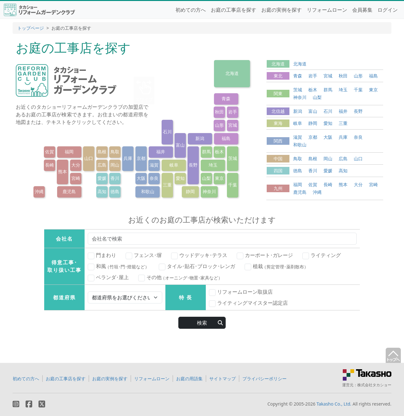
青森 (226, 98)
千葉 (232, 185)
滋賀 (154, 165)
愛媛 (102, 178)
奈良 (154, 178)
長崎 (49, 165)
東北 (278, 76)
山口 (88, 158)
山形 (219, 125)
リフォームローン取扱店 (241, 292)
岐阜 (173, 165)
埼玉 (213, 165)
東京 (219, 178)
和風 (118, 266)
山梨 (206, 178)
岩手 (232, 112)
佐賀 (49, 152)
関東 (278, 93)
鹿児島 (69, 191)
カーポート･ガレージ (265, 255)
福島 (226, 138)
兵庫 (127, 158)
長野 (193, 165)
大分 (75, 165)
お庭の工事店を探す (233, 9)
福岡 (69, 152)
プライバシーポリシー (264, 379)
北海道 (232, 73)
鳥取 (114, 152)
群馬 (206, 152)
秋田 (219, 112)
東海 (278, 123)
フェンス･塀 (144, 255)
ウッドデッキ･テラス (199, 255)
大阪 (141, 178)
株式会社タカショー (374, 385)
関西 (278, 141)
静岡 (190, 191)
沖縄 (39, 191)
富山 (180, 145)
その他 (180, 277)
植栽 (276, 266)
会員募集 (362, 9)
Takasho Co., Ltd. (334, 404)
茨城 (232, 158)
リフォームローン (327, 9)
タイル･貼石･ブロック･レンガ (197, 266)
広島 (102, 165)
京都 (141, 158)
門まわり (102, 255)
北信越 (278, 111)
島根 (102, 152)
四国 (278, 171)
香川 (114, 178)
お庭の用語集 (189, 379)
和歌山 (147, 191)
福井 (160, 152)
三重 (167, 185)
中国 (278, 159)
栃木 (219, 152)
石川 (167, 132)
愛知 (180, 178)
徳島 (114, 191)
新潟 (199, 138)
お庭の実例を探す (281, 9)
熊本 (62, 171)
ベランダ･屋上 (108, 277)
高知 (102, 191)
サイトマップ (222, 379)
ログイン (387, 9)
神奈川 (209, 191)
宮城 (232, 125)
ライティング (321, 255)
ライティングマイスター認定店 (248, 303)
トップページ (30, 28)
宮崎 (75, 178)
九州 (278, 188)
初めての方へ (190, 9)
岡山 (114, 165)
